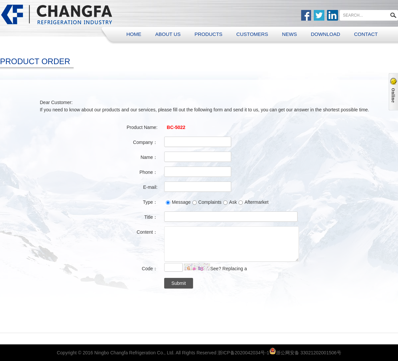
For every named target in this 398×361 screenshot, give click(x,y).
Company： (145, 142)
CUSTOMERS (252, 34)
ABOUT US (167, 34)
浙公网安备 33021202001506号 (308, 352)
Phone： (149, 172)
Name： (149, 157)
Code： (150, 268)
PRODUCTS (208, 34)
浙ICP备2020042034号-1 (243, 352)
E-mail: (150, 187)
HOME (133, 34)
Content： (147, 232)
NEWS (289, 34)
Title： (151, 217)
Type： (150, 202)
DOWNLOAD (325, 34)
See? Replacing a (228, 268)
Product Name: (142, 127)
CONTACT (366, 34)
